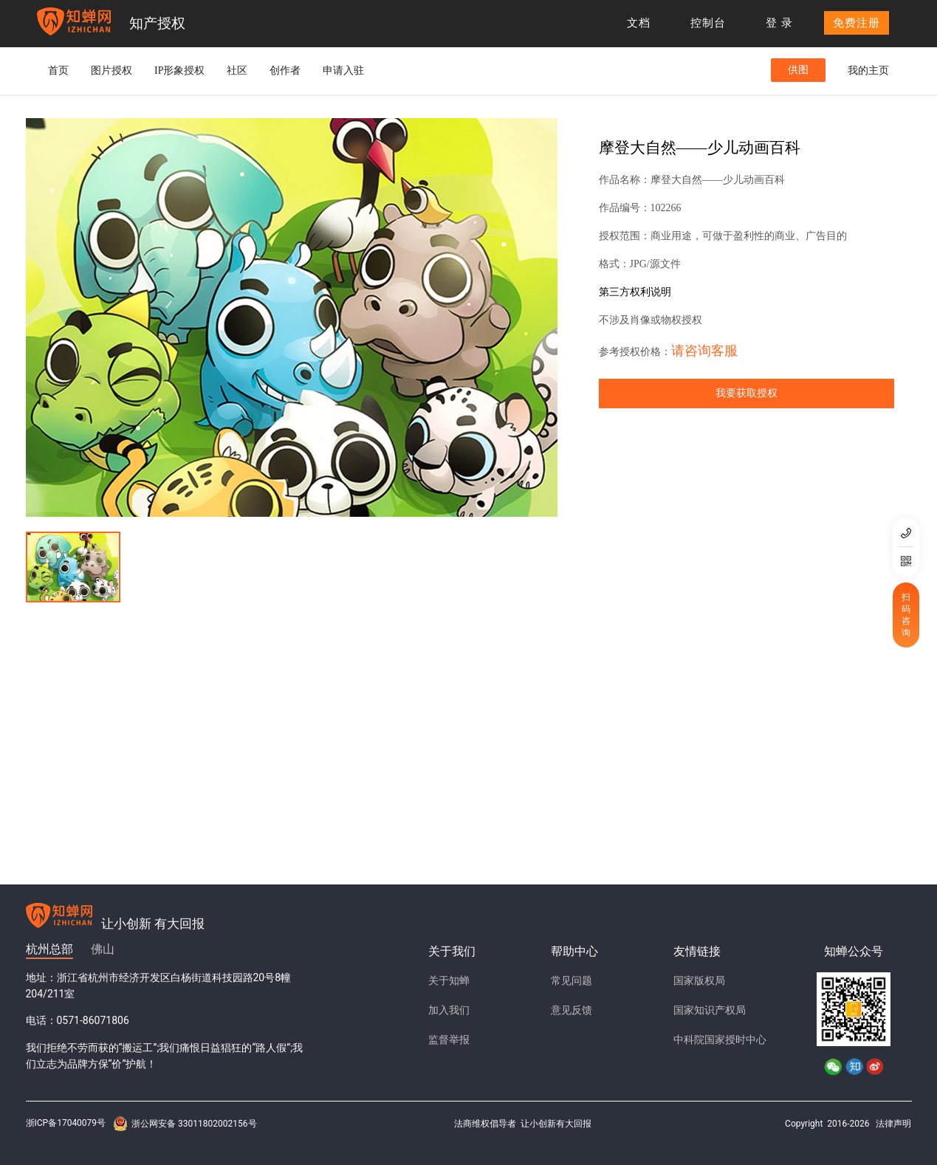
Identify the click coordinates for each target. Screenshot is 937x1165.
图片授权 (111, 70)
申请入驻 (343, 70)
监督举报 (449, 1039)
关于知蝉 (449, 980)
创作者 (285, 70)
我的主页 (868, 70)
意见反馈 (571, 1010)
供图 (798, 69)
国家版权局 (699, 980)
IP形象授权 (179, 70)
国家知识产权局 (709, 1010)
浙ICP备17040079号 (66, 1123)
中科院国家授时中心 (719, 1039)
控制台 (708, 23)
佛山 (102, 949)
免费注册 (856, 23)
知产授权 (157, 23)
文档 (639, 23)
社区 (237, 70)
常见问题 (571, 980)
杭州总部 (49, 949)
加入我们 (449, 1010)
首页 (58, 70)
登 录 (779, 23)
